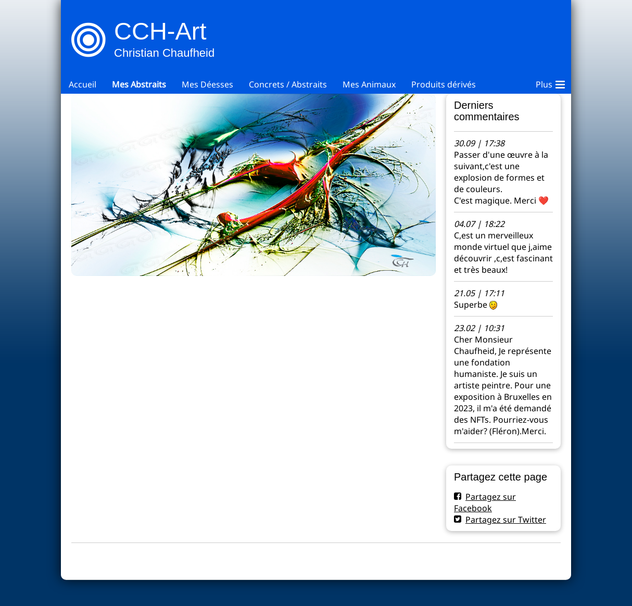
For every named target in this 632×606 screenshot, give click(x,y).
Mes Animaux (369, 84)
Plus (550, 82)
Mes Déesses (207, 84)
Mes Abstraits (139, 84)
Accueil (82, 84)
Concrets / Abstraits (288, 84)
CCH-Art (160, 31)
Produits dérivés (443, 84)
